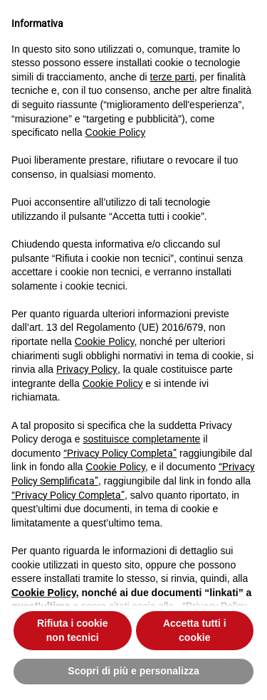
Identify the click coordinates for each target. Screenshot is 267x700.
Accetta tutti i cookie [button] (194, 630)
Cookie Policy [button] (115, 132)
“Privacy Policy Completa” (120, 453)
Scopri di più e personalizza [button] (133, 671)
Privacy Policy (86, 369)
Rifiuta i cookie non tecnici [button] (72, 630)
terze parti (172, 77)
